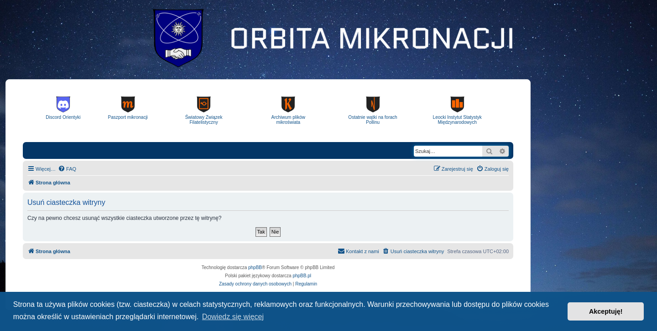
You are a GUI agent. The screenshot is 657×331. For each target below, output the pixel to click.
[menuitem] (67, 168)
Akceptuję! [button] (606, 311)
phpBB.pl (301, 275)
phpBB (255, 267)
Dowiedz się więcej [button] (233, 317)
